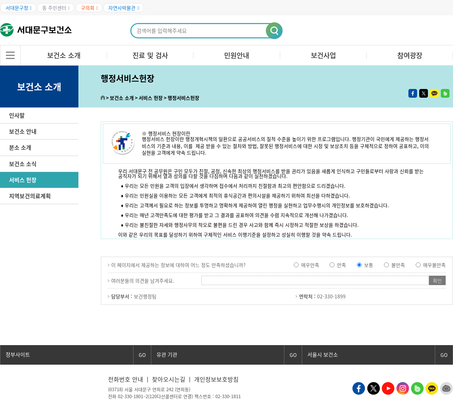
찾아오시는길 (168, 379)
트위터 (423, 93)
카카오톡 (434, 93)
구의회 (89, 7)
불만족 (398, 264)
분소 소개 (20, 147)
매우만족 (310, 264)
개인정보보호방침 (216, 379)
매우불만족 (434, 264)
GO (142, 354)
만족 (341, 264)
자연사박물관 (123, 7)
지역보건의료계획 (30, 196)
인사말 (17, 115)
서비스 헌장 (23, 180)
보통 (368, 264)
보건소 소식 (23, 163)
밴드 (445, 93)
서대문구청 (19, 7)
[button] (274, 31)
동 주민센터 (56, 7)
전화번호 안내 (125, 379)
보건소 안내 (23, 131)
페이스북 (412, 93)
